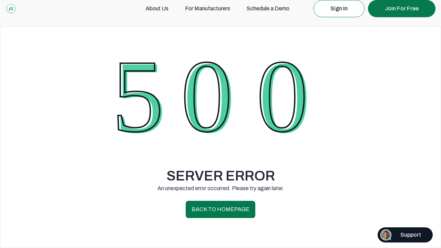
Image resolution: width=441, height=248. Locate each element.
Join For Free (402, 8)
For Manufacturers (207, 8)
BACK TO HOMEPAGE (220, 209)
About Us (157, 8)
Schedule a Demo (268, 8)
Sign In (339, 8)
